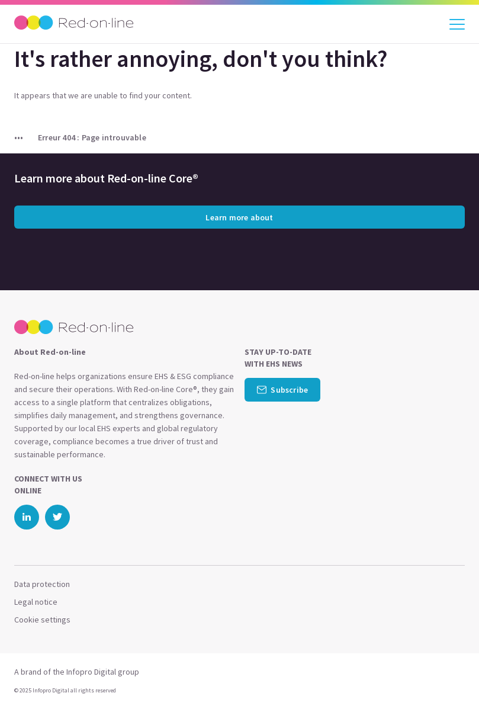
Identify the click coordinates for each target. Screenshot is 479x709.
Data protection (42, 584)
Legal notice (35, 601)
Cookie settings (42, 619)
